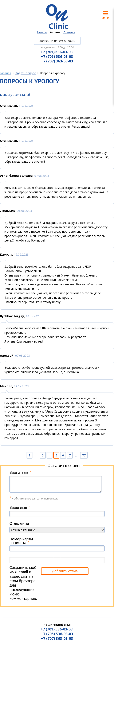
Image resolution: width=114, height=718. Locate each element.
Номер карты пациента (21, 540)
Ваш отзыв (20, 472)
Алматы (42, 32)
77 (84, 455)
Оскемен (69, 32)
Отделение (19, 523)
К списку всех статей (15, 95)
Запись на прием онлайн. (57, 41)
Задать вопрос (25, 73)
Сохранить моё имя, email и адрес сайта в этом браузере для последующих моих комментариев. (23, 583)
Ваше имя (19, 507)
